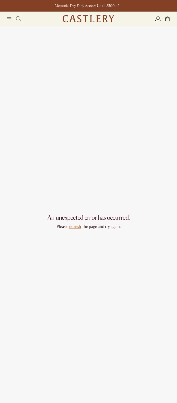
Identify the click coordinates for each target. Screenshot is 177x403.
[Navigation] (9, 19)
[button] (167, 18)
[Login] (158, 18)
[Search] (18, 19)
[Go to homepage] (88, 18)
